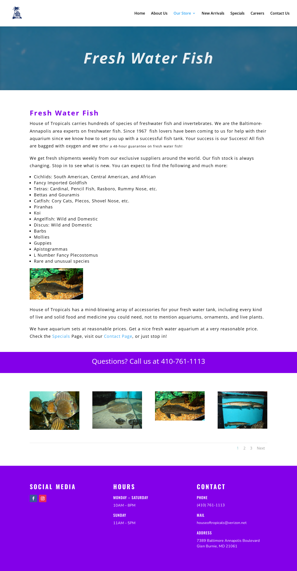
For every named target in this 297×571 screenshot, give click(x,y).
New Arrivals (213, 14)
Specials (237, 14)
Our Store (182, 14)
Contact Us (280, 14)
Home (139, 14)
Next (261, 448)
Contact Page (118, 336)
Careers (257, 14)
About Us (159, 14)
